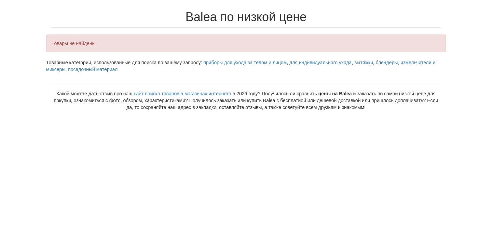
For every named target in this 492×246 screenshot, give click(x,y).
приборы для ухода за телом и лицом (245, 62)
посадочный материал (93, 69)
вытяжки (363, 62)
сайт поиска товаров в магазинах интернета (182, 93)
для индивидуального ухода (320, 62)
